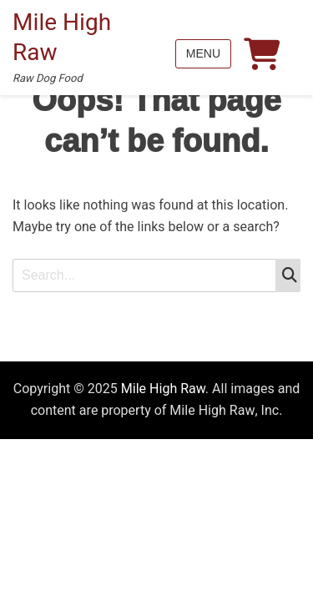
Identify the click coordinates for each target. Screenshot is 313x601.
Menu (203, 53)
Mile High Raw (62, 38)
